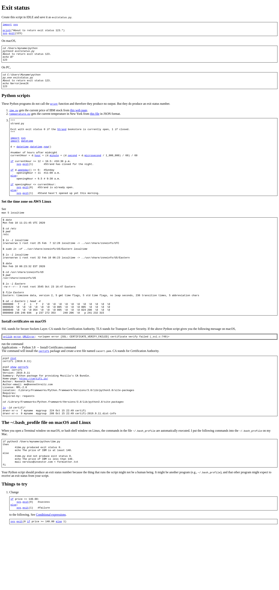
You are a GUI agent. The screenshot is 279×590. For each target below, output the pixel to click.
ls (4, 461)
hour (38, 171)
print (6, 32)
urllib (7, 379)
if (12, 178)
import (7, 25)
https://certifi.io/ (33, 426)
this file (94, 121)
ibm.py (13, 118)
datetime (27, 153)
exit (12, 35)
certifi (44, 394)
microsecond (92, 171)
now (46, 160)
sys (15, 25)
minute (54, 171)
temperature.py (19, 122)
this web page (78, 118)
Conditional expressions (51, 576)
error (17, 379)
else (13, 195)
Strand (61, 139)
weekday (23, 188)
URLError (29, 379)
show (13, 412)
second (72, 171)
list (13, 401)
